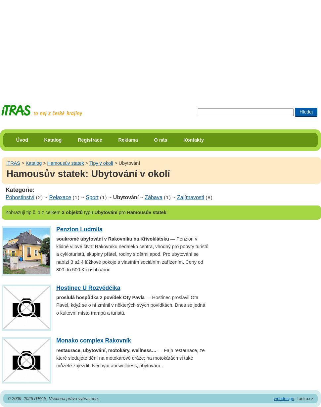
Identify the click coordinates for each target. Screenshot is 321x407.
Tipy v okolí (101, 163)
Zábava (153, 197)
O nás (160, 140)
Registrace (90, 140)
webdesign (284, 398)
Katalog (53, 140)
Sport (92, 197)
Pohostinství (20, 197)
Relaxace (60, 197)
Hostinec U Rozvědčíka (88, 288)
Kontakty (193, 140)
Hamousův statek (65, 163)
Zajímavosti (190, 197)
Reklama (128, 140)
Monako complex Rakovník (93, 340)
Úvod (22, 140)
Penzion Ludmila (79, 229)
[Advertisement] (121, 46)
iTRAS (13, 163)
